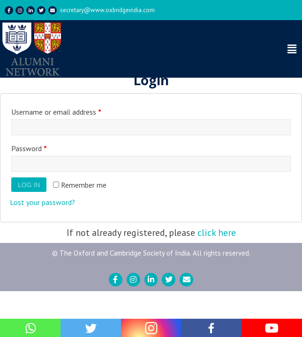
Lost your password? (42, 202)
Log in (29, 185)
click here (216, 233)
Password (29, 148)
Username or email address (56, 112)
